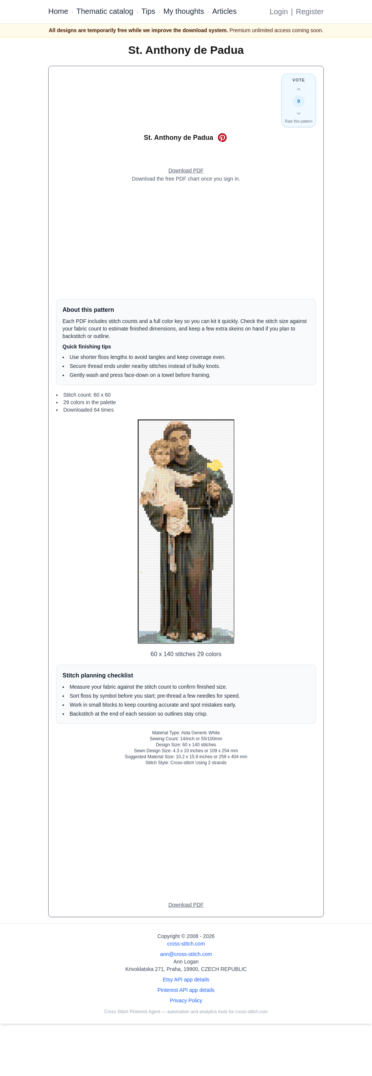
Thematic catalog (104, 11)
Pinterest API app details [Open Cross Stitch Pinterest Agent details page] (186, 990)
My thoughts (183, 11)
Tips (148, 11)
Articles (224, 11)
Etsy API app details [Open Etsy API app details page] (186, 980)
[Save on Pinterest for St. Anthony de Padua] (222, 138)
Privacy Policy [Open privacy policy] (186, 1000)
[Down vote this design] (298, 113)
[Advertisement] (186, 240)
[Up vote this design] (298, 89)
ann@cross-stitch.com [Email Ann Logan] (186, 954)
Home (58, 11)
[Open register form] (186, 170)
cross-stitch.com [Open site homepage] (186, 944)
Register (310, 11)
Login (278, 11)
